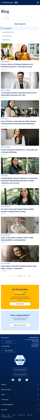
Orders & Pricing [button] (20, 389)
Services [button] (20, 384)
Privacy (13, 415)
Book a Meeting (9, 350)
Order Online (20, 304)
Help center (29, 415)
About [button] (20, 394)
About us (3, 415)
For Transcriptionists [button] (20, 404)
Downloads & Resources (6, 416)
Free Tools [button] (20, 409)
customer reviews (20, 294)
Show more (6, 40)
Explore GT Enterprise (20, 325)
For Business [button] (20, 399)
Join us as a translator (20, 374)
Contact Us (9, 341)
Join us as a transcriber (20, 369)
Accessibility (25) (8, 32)
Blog (9, 415)
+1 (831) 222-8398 (5, 346)
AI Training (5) (7, 36)
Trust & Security (21, 415)
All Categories (7, 28)
